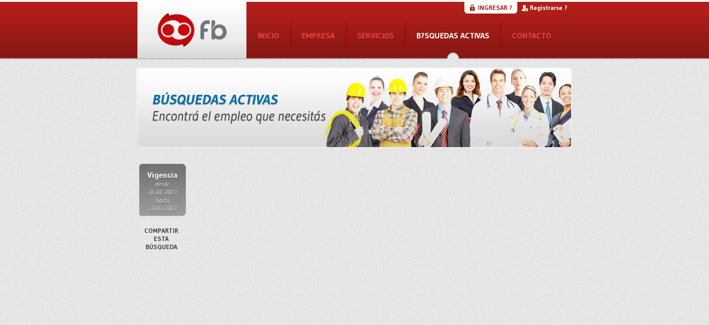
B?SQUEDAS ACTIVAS (452, 36)
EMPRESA (318, 36)
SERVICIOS (375, 36)
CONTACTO (531, 36)
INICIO (268, 36)
